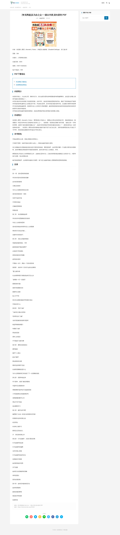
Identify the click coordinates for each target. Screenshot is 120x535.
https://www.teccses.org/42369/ (26, 507)
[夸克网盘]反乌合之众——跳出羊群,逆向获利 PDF (44, 15)
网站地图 (65, 530)
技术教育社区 (14, 3)
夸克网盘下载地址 (21, 82)
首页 (102, 3)
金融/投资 (25, 7)
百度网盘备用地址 (21, 85)
